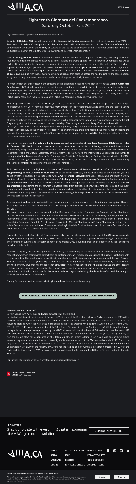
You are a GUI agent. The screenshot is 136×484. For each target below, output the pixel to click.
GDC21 (54, 465)
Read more (53, 473)
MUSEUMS (56, 460)
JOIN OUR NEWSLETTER (109, 431)
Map (67, 455)
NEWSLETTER (94, 450)
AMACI (54, 455)
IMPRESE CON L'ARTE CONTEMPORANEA (75, 465)
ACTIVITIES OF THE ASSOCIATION (75, 450)
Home (54, 450)
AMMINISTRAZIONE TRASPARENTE (96, 465)
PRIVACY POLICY (96, 455)
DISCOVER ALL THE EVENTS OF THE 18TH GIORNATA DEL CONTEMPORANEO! (68, 295)
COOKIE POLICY (95, 460)
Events (69, 460)
